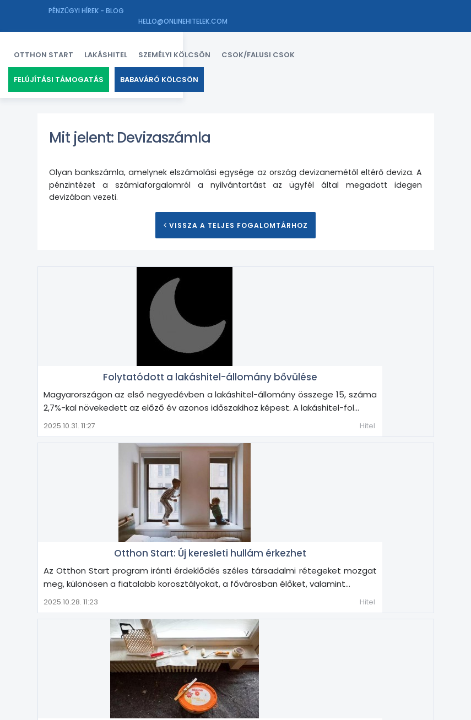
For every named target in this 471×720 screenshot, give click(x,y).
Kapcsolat (324, 709)
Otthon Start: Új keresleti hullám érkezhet (301, 399)
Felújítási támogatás (88, 74)
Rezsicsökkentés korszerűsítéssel (301, 492)
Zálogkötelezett (147, 666)
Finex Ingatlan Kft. (131, 709)
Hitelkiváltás (282, 631)
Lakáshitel (134, 49)
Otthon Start (72, 49)
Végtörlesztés (77, 666)
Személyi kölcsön (203, 49)
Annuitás (66, 613)
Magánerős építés (331, 648)
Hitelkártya (229, 631)
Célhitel (302, 613)
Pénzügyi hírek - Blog (86, 10)
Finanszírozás (404, 613)
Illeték (326, 631)
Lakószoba (264, 648)
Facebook (285, 709)
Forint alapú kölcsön (159, 631)
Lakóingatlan (210, 648)
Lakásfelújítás (402, 554)
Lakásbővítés (372, 631)
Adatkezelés (414, 709)
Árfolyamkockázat (173, 613)
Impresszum (368, 709)
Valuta (389, 648)
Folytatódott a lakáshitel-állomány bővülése (301, 293)
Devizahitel (347, 613)
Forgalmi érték (82, 631)
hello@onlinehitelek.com (389, 10)
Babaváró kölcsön (188, 74)
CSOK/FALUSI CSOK (287, 49)
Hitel (418, 355)
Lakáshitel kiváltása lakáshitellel (112, 648)
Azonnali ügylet (248, 613)
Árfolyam (109, 613)
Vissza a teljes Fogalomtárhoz (235, 228)
